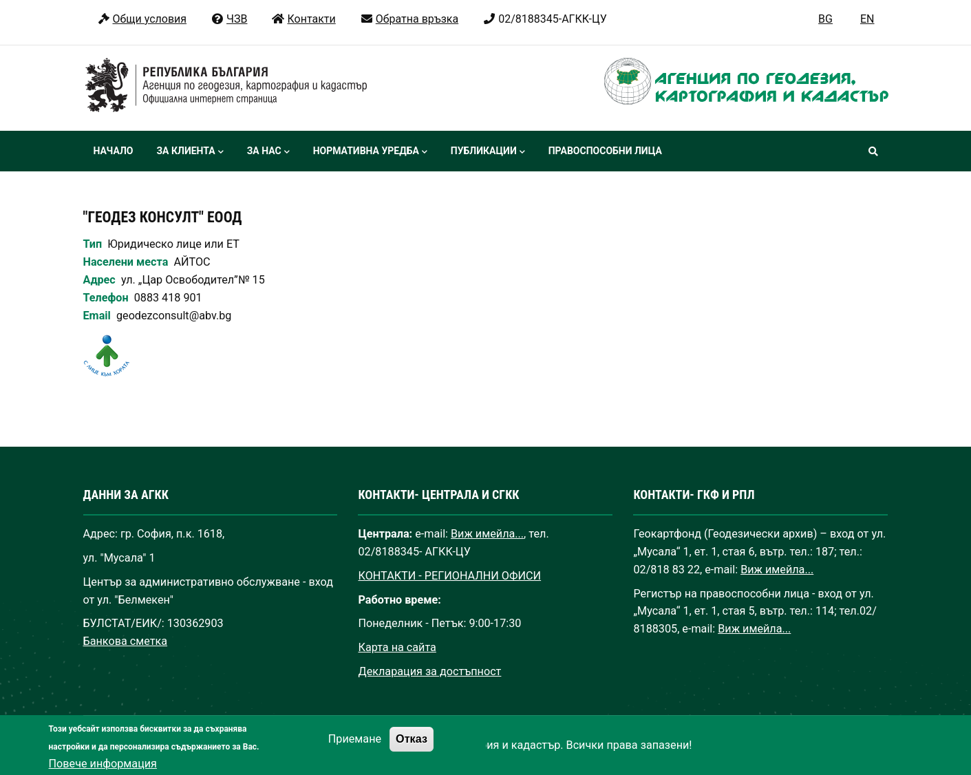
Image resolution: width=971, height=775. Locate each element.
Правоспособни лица (605, 150)
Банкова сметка (125, 641)
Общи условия (142, 18)
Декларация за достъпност (429, 671)
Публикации (488, 152)
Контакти (303, 18)
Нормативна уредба (370, 152)
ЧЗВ (229, 18)
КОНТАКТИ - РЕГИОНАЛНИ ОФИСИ (449, 575)
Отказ (411, 748)
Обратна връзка (409, 18)
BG (825, 18)
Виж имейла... (487, 533)
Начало (114, 150)
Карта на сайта (397, 647)
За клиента (189, 152)
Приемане (354, 748)
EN (867, 18)
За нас (268, 152)
